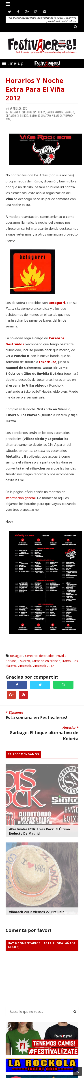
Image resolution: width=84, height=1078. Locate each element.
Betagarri (16, 656)
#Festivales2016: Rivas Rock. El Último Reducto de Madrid (39, 831)
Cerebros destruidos (39, 656)
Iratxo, (33, 115)
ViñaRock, (57, 115)
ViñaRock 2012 (43, 666)
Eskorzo (24, 661)
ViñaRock (24, 666)
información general (21, 498)
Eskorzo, (70, 112)
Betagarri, (15, 112)
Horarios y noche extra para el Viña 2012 (35, 89)
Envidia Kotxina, (55, 112)
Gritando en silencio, (17, 115)
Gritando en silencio (46, 661)
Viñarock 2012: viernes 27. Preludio (37, 912)
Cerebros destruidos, (34, 112)
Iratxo (66, 661)
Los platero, (45, 115)
